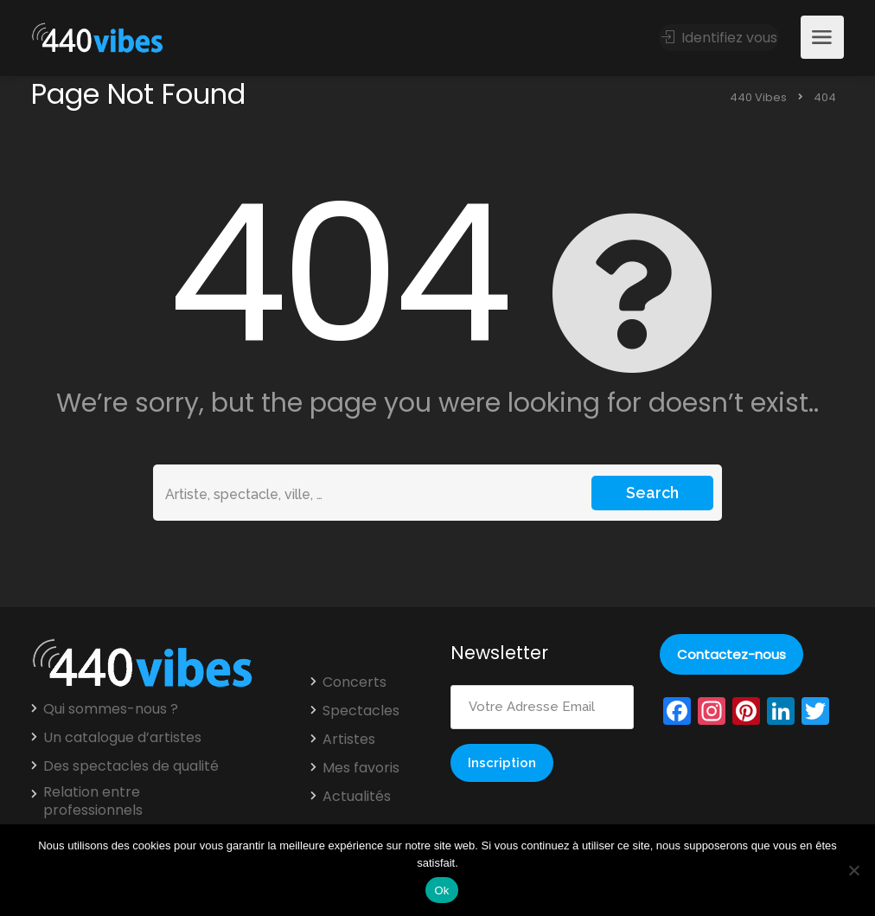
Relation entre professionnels (93, 801)
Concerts (354, 682)
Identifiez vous (719, 38)
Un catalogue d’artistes (122, 737)
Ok (441, 890)
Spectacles (361, 711)
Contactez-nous (731, 654)
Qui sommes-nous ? (110, 709)
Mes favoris (361, 768)
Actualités (357, 796)
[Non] (853, 870)
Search (652, 493)
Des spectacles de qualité (131, 766)
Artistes (349, 739)
